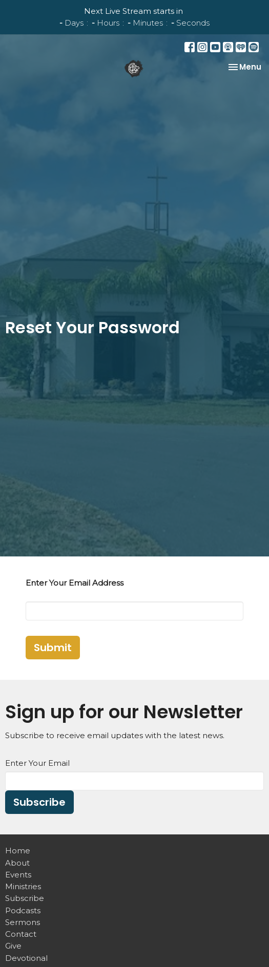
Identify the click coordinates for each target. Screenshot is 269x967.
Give (13, 946)
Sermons (22, 922)
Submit (53, 647)
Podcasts (22, 910)
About (17, 863)
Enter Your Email (37, 763)
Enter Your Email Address (74, 583)
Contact (20, 934)
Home (17, 850)
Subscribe (39, 802)
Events (18, 874)
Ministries (23, 886)
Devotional (26, 958)
